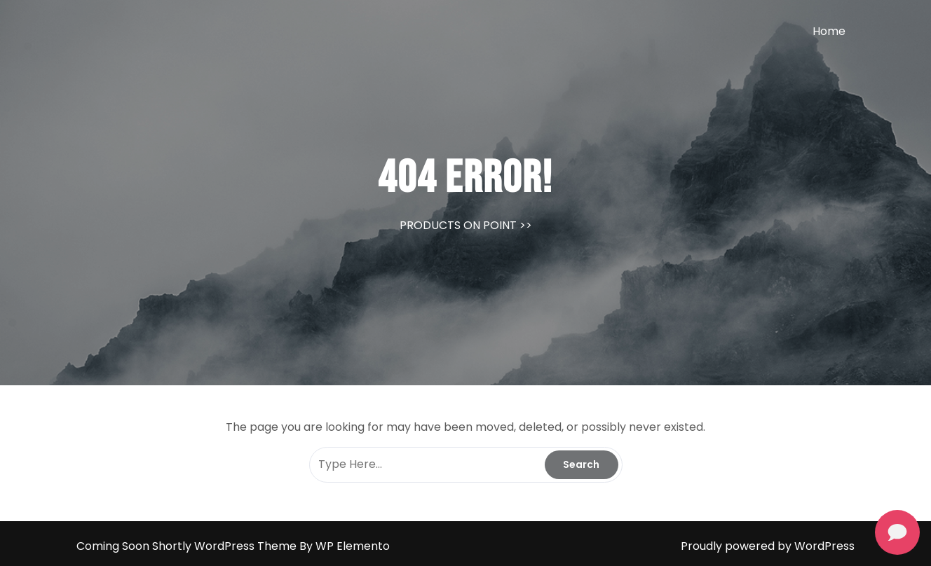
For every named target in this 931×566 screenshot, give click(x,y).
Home (829, 31)
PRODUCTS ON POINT (458, 225)
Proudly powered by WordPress (768, 546)
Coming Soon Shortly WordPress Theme (187, 546)
